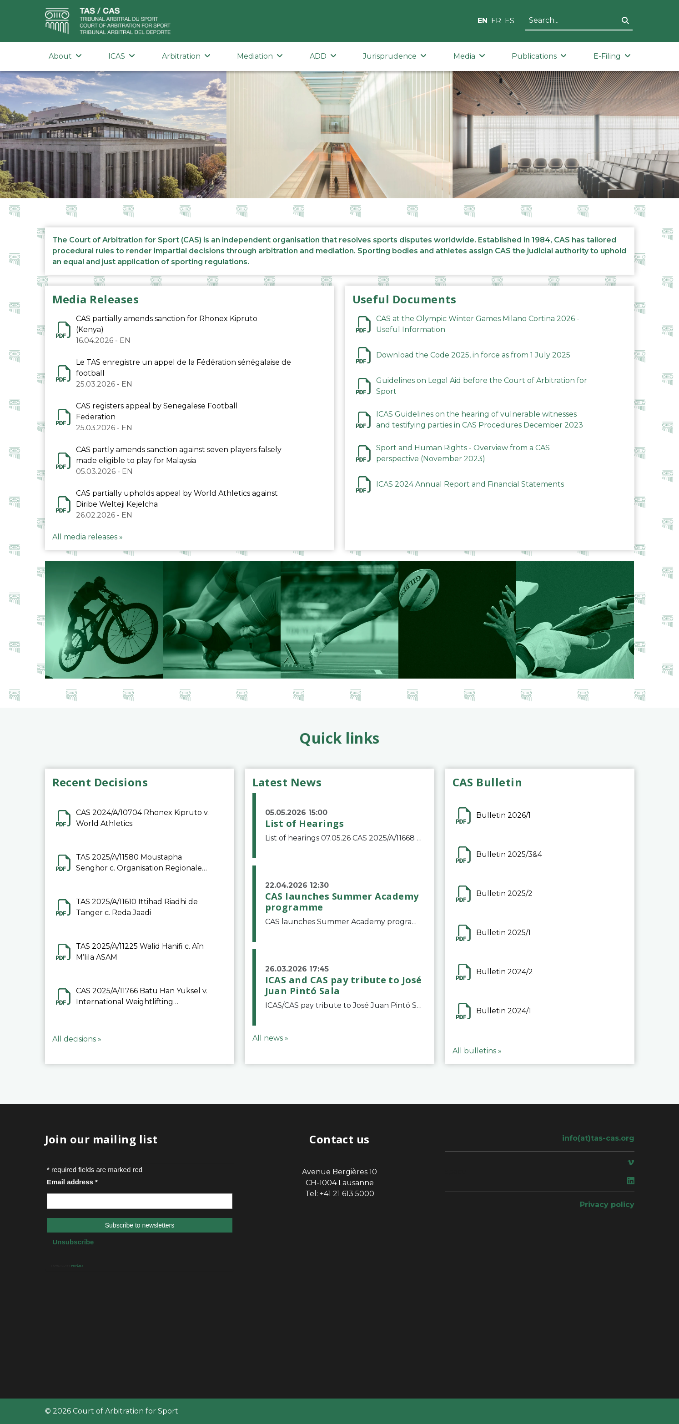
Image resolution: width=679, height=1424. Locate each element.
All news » (270, 1038)
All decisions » (76, 1039)
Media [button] (469, 56)
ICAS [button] (121, 56)
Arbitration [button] (186, 56)
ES (509, 20)
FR (496, 20)
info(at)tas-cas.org (598, 1138)
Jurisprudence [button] (395, 56)
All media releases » (87, 537)
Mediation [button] (260, 56)
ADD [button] (323, 56)
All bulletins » (477, 1051)
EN (483, 20)
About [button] (65, 56)
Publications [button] (539, 56)
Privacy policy (607, 1204)
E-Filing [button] (612, 56)
